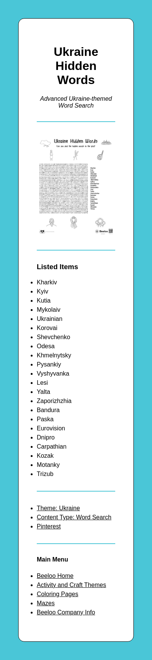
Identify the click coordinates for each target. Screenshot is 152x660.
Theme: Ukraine (58, 508)
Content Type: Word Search (74, 517)
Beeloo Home (55, 576)
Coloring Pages (57, 594)
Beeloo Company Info (66, 612)
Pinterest (49, 526)
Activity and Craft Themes (71, 585)
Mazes (46, 603)
